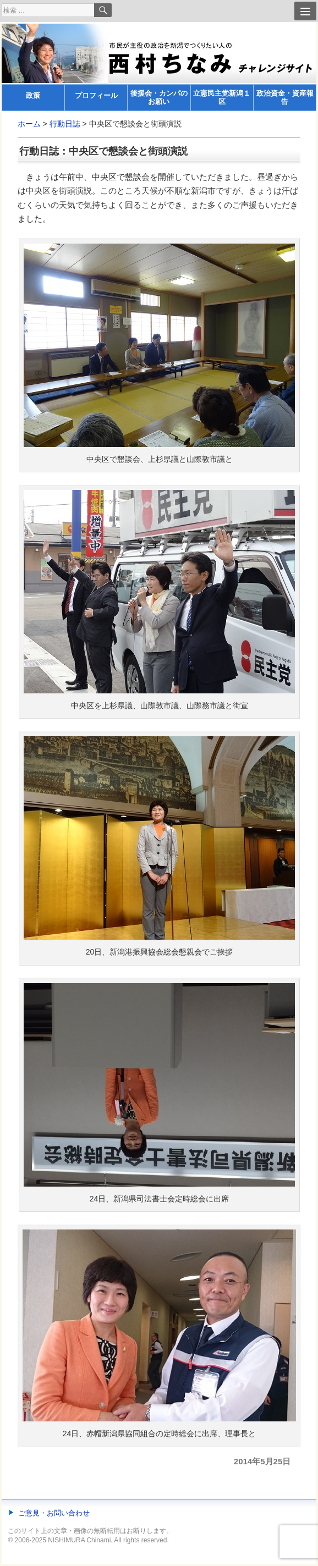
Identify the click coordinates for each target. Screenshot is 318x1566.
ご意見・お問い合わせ (54, 1513)
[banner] (159, 67)
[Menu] (305, 11)
